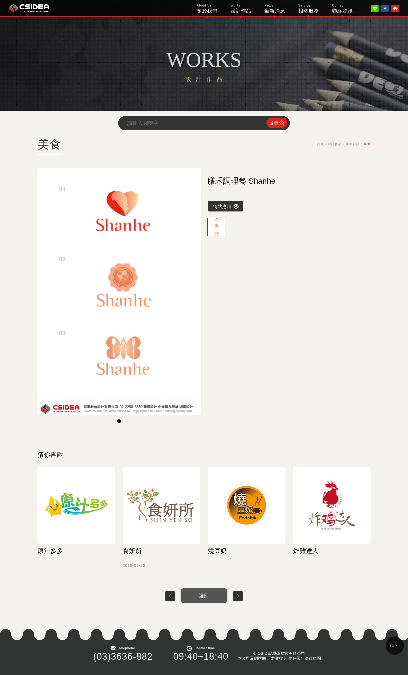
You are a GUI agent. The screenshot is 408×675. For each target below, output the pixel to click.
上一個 (170, 596)
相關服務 (308, 9)
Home (395, 8)
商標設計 (353, 144)
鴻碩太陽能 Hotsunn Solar (29, 8)
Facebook (385, 8)
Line (375, 8)
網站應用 (222, 206)
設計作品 (241, 9)
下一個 (238, 596)
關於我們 (207, 9)
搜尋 (273, 122)
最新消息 (274, 9)
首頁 (320, 144)
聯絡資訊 (342, 9)
